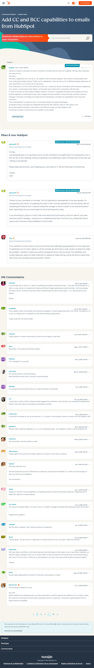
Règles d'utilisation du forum (71, 664)
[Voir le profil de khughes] (11, 68)
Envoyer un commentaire (13, 631)
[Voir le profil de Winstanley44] (13, 451)
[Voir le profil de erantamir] (12, 333)
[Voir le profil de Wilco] (10, 346)
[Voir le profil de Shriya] (11, 572)
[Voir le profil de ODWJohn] (12, 524)
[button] (89, 68)
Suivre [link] (85, 68)
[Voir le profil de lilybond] (11, 463)
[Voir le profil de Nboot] (11, 537)
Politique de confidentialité (13, 664)
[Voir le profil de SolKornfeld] (12, 549)
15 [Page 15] (53, 614)
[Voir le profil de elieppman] (12, 426)
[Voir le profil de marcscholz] (12, 371)
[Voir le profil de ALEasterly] (12, 438)
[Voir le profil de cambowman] (13, 413)
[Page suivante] (57, 614)
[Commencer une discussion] (74, 3)
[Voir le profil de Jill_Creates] (12, 504)
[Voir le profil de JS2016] (11, 489)
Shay (10, 238)
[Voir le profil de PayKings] (12, 358)
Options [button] (9, 62)
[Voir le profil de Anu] (10, 398)
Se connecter (85, 3)
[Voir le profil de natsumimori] (13, 584)
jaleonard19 (12, 144)
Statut (88, 664)
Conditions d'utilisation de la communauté (42, 664)
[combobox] (70, 38)
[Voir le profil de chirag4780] (12, 308)
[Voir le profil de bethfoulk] (12, 282)
